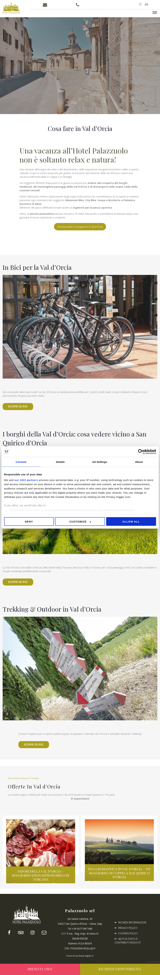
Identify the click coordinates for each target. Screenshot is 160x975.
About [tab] (139, 461)
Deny (29, 521)
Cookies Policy (128, 937)
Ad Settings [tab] (99, 461)
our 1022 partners (26, 479)
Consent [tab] (21, 461)
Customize (80, 521)
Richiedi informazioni (132, 926)
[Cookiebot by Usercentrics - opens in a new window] (140, 451)
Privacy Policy (127, 931)
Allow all (131, 521)
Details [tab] (60, 461)
